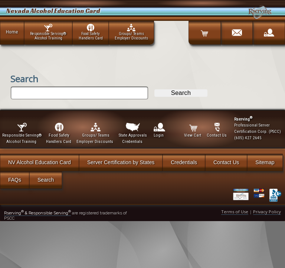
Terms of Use (234, 211)
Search (45, 180)
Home (12, 32)
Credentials (184, 162)
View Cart (193, 130)
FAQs (14, 180)
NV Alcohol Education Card (39, 162)
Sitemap (264, 162)
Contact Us (226, 162)
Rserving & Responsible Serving (37, 213)
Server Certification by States (120, 162)
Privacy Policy (267, 211)
